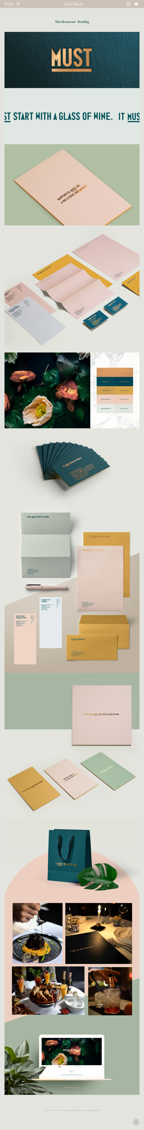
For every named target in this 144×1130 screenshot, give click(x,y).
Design (9, 3)
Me (18, 3)
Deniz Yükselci (73, 4)
